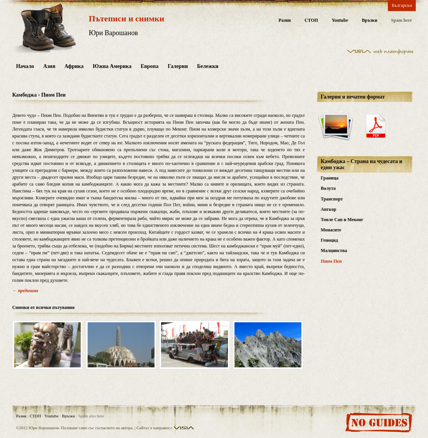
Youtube (340, 20)
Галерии (178, 66)
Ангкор (328, 209)
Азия (49, 66)
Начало (25, 66)
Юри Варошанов (113, 33)
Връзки (369, 20)
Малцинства (334, 250)
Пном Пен (331, 261)
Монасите (331, 230)
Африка (73, 66)
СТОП (311, 20)
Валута (328, 188)
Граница (329, 178)
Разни (284, 20)
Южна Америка (112, 66)
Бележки (207, 66)
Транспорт (332, 199)
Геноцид (329, 240)
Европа (150, 66)
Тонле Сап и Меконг (342, 219)
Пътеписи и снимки (126, 18)
